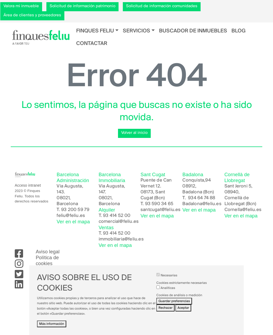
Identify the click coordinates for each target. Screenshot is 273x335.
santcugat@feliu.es (161, 209)
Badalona (192, 203)
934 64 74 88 (201, 198)
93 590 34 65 (159, 203)
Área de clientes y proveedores (32, 15)
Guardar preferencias (174, 304)
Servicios (136, 31)
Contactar (91, 43)
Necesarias (169, 278)
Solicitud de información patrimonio (82, 6)
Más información (51, 327)
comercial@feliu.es (119, 221)
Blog (238, 31)
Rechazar (165, 311)
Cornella (233, 209)
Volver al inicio (134, 133)
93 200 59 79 (75, 209)
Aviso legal (48, 251)
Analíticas (168, 291)
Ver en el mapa (73, 221)
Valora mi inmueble (21, 6)
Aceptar (183, 311)
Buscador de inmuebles (193, 31)
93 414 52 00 (116, 215)
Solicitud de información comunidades (161, 6)
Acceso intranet (28, 185)
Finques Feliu (95, 31)
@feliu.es (212, 203)
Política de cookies (47, 260)
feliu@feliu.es (71, 215)
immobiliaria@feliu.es (121, 239)
